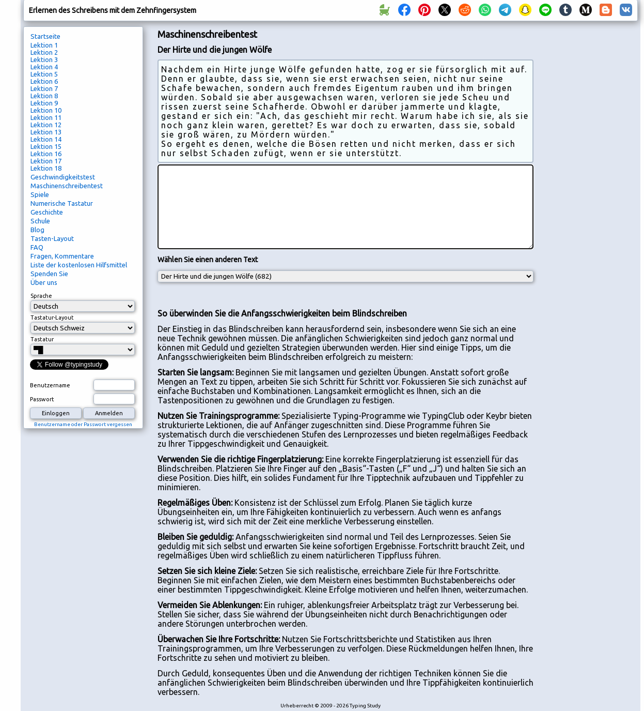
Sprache (41, 296)
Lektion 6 (44, 81)
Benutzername (50, 385)
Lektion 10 (45, 110)
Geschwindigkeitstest (62, 176)
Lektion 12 (45, 124)
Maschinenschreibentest (66, 185)
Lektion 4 (44, 66)
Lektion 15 (45, 146)
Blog (37, 229)
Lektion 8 (44, 95)
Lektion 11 (45, 117)
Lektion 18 (45, 168)
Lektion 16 (45, 153)
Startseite (45, 36)
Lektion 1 (44, 45)
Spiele (39, 194)
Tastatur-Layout (52, 317)
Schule (40, 220)
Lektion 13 (45, 131)
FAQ (36, 247)
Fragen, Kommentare (62, 256)
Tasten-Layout (52, 238)
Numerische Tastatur (61, 203)
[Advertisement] (589, 199)
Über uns (43, 282)
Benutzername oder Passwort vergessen (83, 424)
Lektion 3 (44, 59)
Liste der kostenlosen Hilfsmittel (78, 264)
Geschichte (46, 212)
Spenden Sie (49, 273)
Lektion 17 (45, 160)
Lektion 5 (44, 74)
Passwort (42, 399)
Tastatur (42, 339)
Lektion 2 (44, 52)
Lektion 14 (45, 139)
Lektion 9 (44, 103)
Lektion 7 (44, 88)
